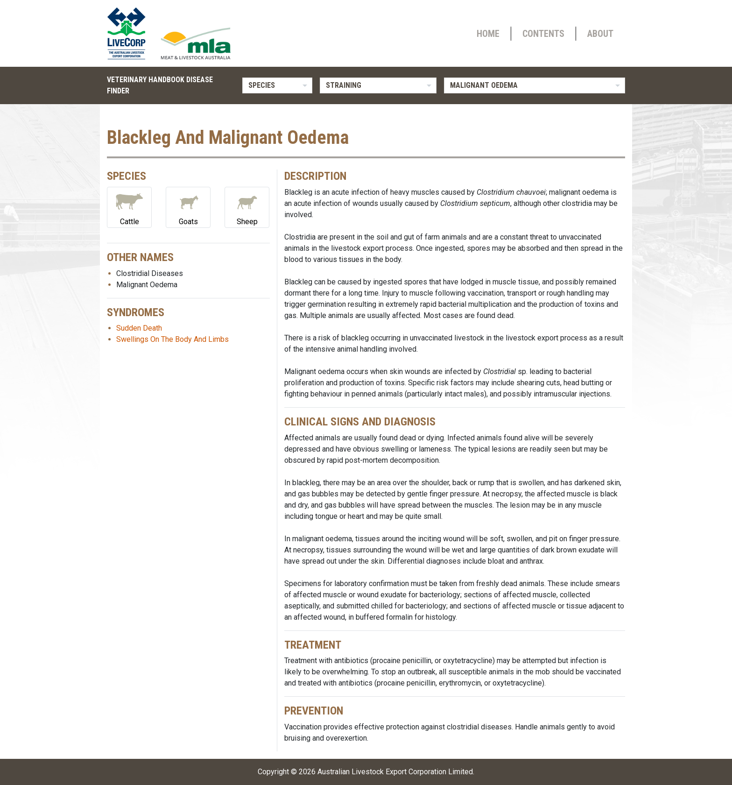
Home (488, 33)
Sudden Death (139, 328)
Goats (188, 206)
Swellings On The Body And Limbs (172, 339)
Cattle (129, 206)
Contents (543, 33)
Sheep (246, 206)
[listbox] (277, 85)
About (600, 33)
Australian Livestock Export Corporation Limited (395, 771)
